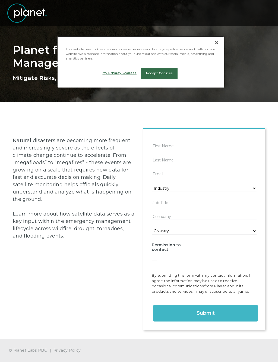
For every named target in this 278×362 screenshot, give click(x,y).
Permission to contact (166, 247)
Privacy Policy (67, 350)
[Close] (217, 43)
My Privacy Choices (120, 73)
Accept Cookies (159, 73)
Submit (206, 313)
